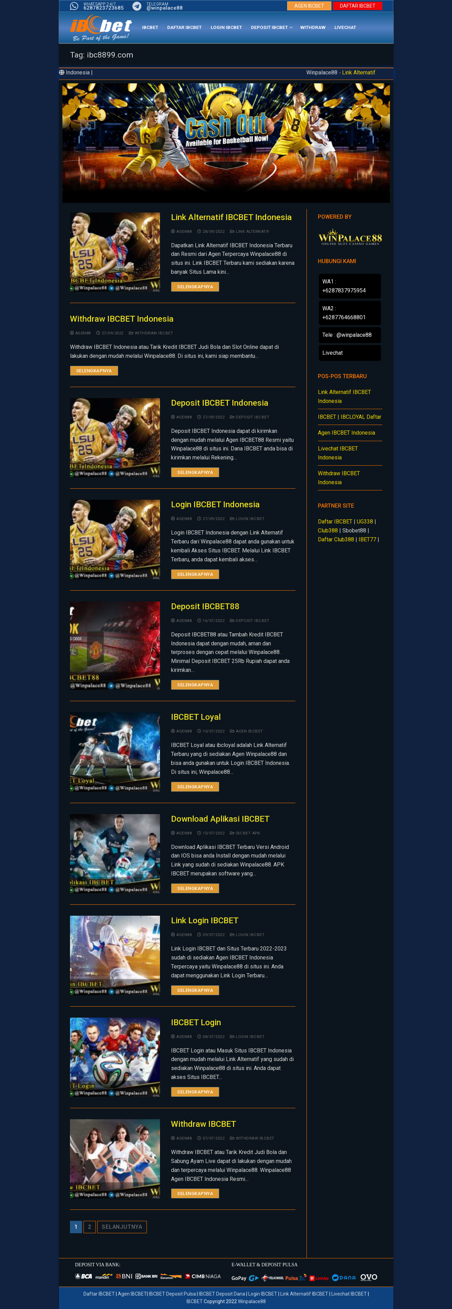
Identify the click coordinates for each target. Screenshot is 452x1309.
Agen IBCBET (246, 731)
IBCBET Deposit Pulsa (172, 1294)
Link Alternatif (358, 72)
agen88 (181, 231)
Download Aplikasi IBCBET (220, 819)
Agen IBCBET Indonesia (346, 432)
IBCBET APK (245, 833)
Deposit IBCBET (249, 417)
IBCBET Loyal (196, 717)
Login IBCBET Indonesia (215, 504)
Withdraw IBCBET (151, 333)
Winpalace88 (252, 1301)
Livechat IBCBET (349, 1294)
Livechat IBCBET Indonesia (338, 453)
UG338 (365, 521)
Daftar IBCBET (335, 521)
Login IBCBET (247, 518)
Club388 (328, 530)
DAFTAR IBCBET (357, 6)
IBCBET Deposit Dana (222, 1294)
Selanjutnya (122, 1227)
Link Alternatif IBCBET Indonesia (231, 217)
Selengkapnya (195, 286)
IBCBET (195, 1301)
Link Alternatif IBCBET (304, 1294)
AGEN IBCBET (309, 6)
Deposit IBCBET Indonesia (219, 403)
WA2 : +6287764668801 (344, 313)
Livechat (332, 353)
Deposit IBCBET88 (205, 606)
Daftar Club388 (336, 539)
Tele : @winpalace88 (347, 335)
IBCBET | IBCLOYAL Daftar (349, 417)
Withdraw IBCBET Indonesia (121, 319)
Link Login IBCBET (205, 920)
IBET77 (367, 539)
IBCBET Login (196, 1022)
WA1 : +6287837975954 (344, 286)
